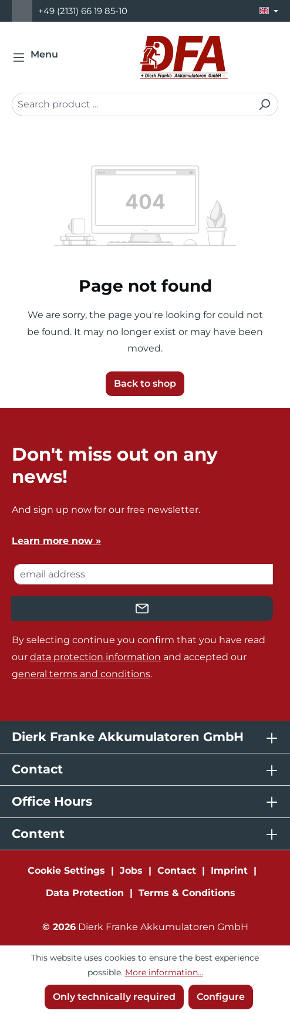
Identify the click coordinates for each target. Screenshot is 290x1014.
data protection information (95, 657)
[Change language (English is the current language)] (268, 10)
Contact (176, 870)
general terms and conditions (81, 674)
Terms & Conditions (187, 892)
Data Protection (85, 892)
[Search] (264, 104)
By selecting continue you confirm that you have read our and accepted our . (138, 657)
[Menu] (39, 57)
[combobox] (131, 104)
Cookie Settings (66, 870)
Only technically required (114, 996)
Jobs (131, 870)
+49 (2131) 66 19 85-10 (82, 10)
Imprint (229, 870)
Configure (221, 996)
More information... (164, 972)
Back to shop (145, 383)
